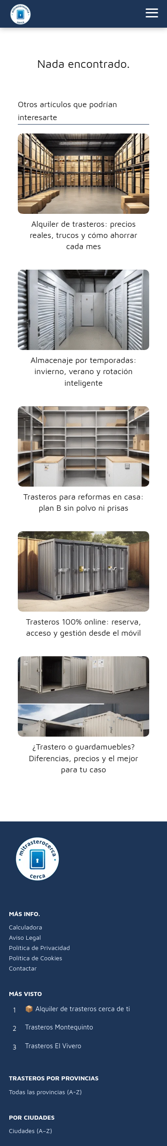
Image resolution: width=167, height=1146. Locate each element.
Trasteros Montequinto (59, 1027)
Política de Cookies (35, 958)
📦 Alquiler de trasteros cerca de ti (77, 1009)
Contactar (23, 968)
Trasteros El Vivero (53, 1046)
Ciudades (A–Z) (30, 1130)
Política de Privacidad (39, 947)
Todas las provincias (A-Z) (45, 1092)
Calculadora (25, 927)
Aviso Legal (25, 937)
